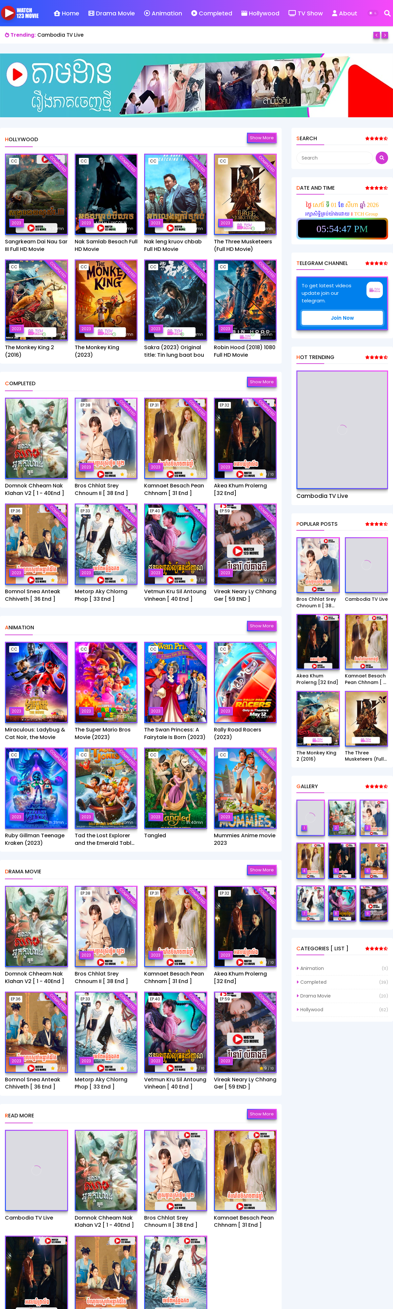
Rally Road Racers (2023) (237, 733)
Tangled (155, 835)
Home (66, 13)
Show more (262, 138)
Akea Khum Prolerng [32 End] (240, 489)
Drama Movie (111, 13)
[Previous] (376, 35)
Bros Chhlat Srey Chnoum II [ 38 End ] (101, 489)
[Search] (387, 13)
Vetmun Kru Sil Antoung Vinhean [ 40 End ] (175, 595)
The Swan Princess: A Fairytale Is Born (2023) (175, 733)
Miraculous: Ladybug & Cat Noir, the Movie (35, 733)
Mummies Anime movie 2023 (244, 839)
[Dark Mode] (373, 13)
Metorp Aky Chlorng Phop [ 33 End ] (101, 595)
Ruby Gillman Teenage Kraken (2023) (35, 839)
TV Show (306, 13)
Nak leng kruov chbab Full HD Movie (173, 245)
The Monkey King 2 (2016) (29, 351)
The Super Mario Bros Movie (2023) (103, 733)
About (344, 13)
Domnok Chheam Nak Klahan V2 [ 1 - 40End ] (34, 489)
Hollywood (260, 13)
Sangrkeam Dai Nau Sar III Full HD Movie (36, 245)
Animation (163, 13)
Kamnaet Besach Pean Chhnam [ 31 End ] (174, 489)
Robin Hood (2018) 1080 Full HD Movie (244, 351)
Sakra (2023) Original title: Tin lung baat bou (174, 351)
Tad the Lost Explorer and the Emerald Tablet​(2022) (106, 839)
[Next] (385, 35)
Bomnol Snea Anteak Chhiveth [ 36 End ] (32, 595)
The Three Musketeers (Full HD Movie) (243, 245)
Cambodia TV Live (60, 34)
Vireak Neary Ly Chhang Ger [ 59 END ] (245, 595)
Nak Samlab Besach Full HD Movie (106, 245)
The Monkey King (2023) (97, 351)
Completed (211, 13)
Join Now (342, 317)
